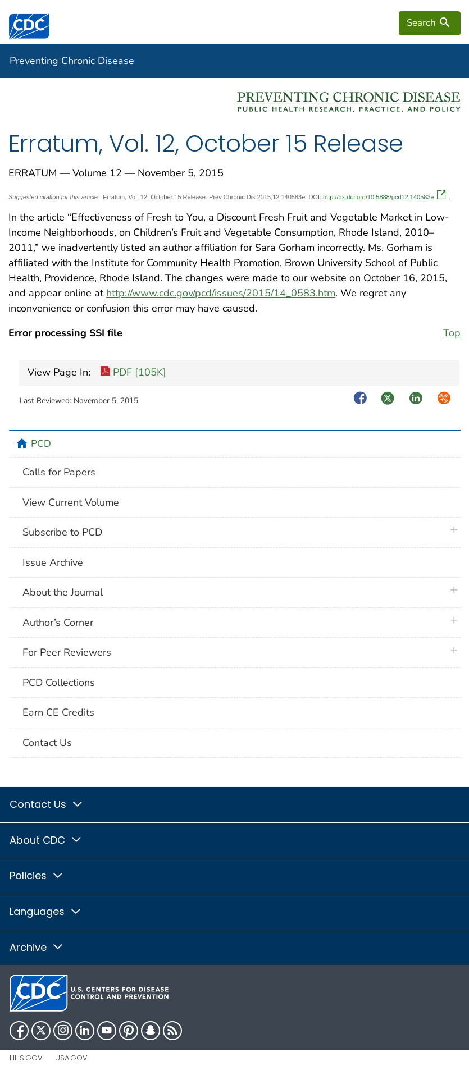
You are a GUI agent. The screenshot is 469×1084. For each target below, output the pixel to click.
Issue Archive (52, 562)
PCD (41, 443)
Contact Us (47, 742)
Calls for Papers (58, 472)
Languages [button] (46, 911)
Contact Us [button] (47, 804)
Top (452, 333)
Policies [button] (37, 875)
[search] (430, 23)
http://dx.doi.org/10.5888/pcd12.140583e (384, 197)
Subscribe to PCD (62, 532)
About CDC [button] (46, 840)
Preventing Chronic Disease (72, 60)
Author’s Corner (57, 622)
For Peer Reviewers (66, 652)
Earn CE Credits (58, 712)
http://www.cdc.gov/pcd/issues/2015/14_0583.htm (220, 293)
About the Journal (62, 592)
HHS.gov (26, 1058)
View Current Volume (70, 502)
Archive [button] (37, 947)
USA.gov (71, 1058)
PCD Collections (58, 682)
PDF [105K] (133, 373)
